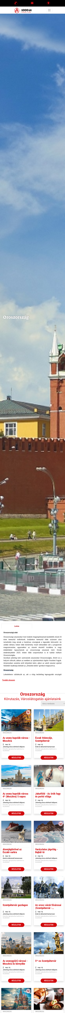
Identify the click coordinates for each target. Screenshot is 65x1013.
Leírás (16, 626)
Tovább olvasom (8, 680)
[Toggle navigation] (49, 10)
